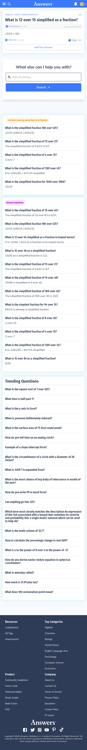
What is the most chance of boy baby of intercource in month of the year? (42, 481)
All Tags (9, 633)
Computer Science (54, 662)
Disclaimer (50, 703)
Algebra (49, 627)
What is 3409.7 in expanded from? (25, 470)
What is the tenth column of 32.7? (24, 531)
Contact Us (50, 686)
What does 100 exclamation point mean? (29, 592)
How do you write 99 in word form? (26, 492)
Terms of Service (53, 691)
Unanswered (11, 639)
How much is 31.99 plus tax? (21, 582)
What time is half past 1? (19, 399)
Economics (50, 668)
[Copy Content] (73, 40)
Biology (48, 639)
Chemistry (50, 633)
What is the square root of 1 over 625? (27, 389)
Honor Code (11, 686)
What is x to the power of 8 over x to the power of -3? (36, 550)
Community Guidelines (16, 680)
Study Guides (12, 697)
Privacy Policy (52, 697)
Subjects (9, 14)
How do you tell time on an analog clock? (29, 437)
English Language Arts (56, 651)
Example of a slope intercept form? (26, 447)
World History (52, 645)
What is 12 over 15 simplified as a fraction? (41, 19)
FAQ (7, 709)
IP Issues (49, 715)
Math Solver (11, 703)
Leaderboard (11, 627)
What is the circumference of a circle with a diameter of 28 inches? (39, 458)
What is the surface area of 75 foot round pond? (33, 428)
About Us (49, 680)
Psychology (50, 656)
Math (17, 14)
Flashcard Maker (13, 691)
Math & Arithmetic (30, 14)
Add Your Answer (44, 47)
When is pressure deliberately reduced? (28, 418)
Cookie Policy (51, 709)
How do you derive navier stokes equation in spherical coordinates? (37, 561)
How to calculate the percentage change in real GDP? (36, 540)
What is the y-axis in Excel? (21, 408)
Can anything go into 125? (20, 502)
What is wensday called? (19, 572)
